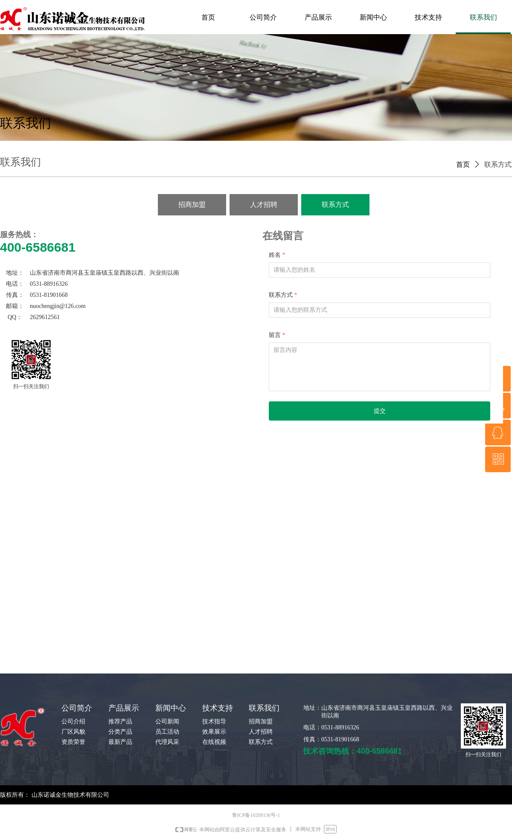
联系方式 (498, 164)
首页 (463, 164)
